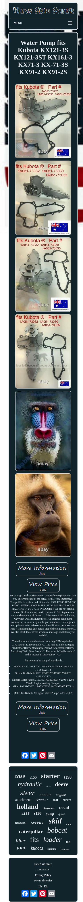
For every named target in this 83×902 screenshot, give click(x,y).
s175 (48, 786)
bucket (67, 800)
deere (61, 784)
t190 (68, 777)
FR (46, 886)
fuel (68, 841)
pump (50, 814)
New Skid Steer (43, 864)
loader (52, 839)
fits (34, 839)
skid (55, 821)
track (68, 824)
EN (40, 886)
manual (21, 823)
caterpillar (31, 831)
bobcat (57, 830)
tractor (41, 800)
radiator (51, 848)
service (37, 822)
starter (50, 775)
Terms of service (43, 880)
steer (27, 793)
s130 (37, 813)
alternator (48, 808)
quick (61, 814)
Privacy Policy (43, 875)
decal (64, 807)
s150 (33, 777)
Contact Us (43, 869)
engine (61, 795)
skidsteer (65, 849)
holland (27, 806)
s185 (25, 814)
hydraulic (29, 784)
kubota (37, 848)
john (21, 847)
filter (21, 840)
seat (55, 800)
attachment (23, 800)
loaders (45, 794)
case (20, 776)
